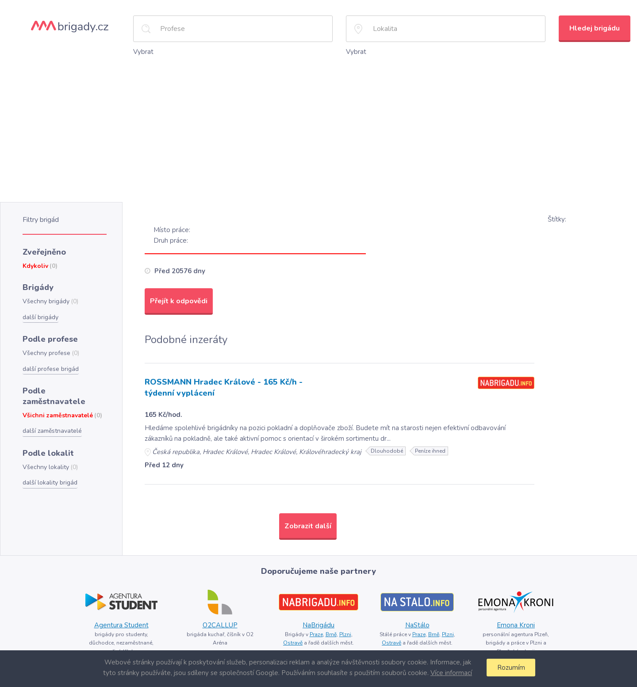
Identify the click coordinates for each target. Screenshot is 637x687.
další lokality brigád (50, 482)
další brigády (40, 317)
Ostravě (293, 642)
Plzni (345, 634)
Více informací (451, 672)
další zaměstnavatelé (52, 431)
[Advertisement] (318, 123)
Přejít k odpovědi (178, 301)
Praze (316, 634)
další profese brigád (51, 369)
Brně (331, 634)
